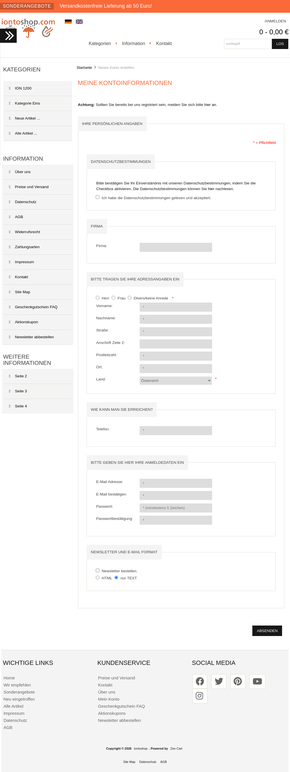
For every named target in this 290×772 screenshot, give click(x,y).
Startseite (84, 67)
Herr (105, 298)
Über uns (20, 172)
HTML (107, 578)
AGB (16, 217)
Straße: (102, 330)
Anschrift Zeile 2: (110, 343)
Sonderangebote (27, 6)
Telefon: (103, 429)
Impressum (21, 262)
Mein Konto (109, 699)
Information (133, 43)
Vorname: (104, 306)
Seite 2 (18, 376)
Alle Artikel (13, 706)
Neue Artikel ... (24, 118)
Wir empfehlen (17, 684)
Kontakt (164, 43)
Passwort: (104, 506)
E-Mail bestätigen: (111, 494)
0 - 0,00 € (274, 32)
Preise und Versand (29, 187)
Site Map (19, 292)
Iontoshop (141, 748)
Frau (121, 298)
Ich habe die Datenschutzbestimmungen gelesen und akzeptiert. (156, 197)
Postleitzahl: (106, 355)
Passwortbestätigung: (114, 518)
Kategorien (100, 43)
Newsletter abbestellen (31, 337)
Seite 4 (18, 406)
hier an (210, 105)
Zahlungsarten (24, 247)
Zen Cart (176, 748)
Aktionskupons (111, 713)
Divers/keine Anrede (151, 298)
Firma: (101, 246)
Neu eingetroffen (19, 699)
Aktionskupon (23, 322)
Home (9, 677)
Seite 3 (18, 391)
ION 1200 (20, 88)
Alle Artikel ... (23, 133)
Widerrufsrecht (24, 232)
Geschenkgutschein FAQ (33, 307)
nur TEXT (129, 578)
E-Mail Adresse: (109, 482)
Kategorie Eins (37, 103)
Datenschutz (23, 202)
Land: (101, 379)
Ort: (99, 367)
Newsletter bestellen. (119, 571)
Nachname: (106, 318)
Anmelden (275, 21)
